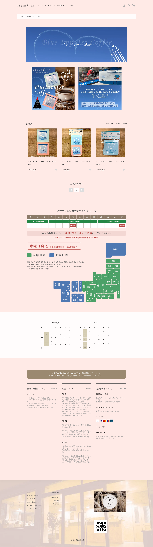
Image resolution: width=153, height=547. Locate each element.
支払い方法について (33, 502)
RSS (52, 492)
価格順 (118, 124)
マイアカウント (55, 498)
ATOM (57, 492)
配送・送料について (33, 496)
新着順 (125, 124)
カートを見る (55, 501)
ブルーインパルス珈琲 (33, 16)
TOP (21, 16)
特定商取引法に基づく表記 (35, 505)
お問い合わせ (55, 504)
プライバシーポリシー (33, 508)
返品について (31, 499)
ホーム (29, 492)
